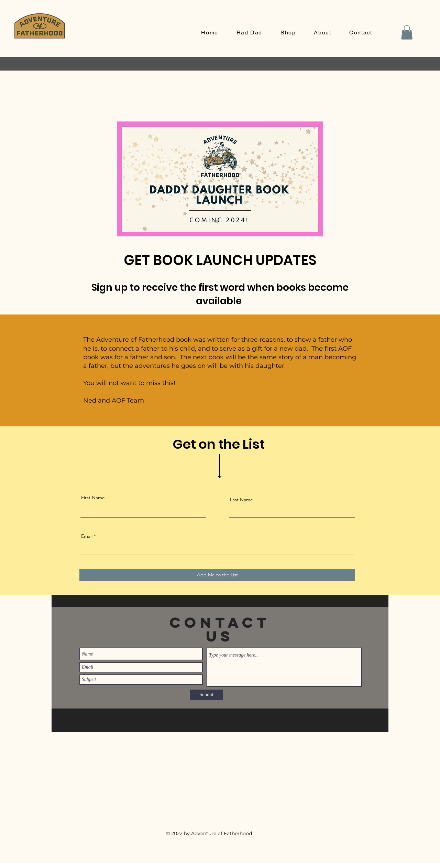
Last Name (241, 499)
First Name (93, 497)
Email (86, 536)
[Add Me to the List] (217, 575)
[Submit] (206, 695)
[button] (407, 32)
